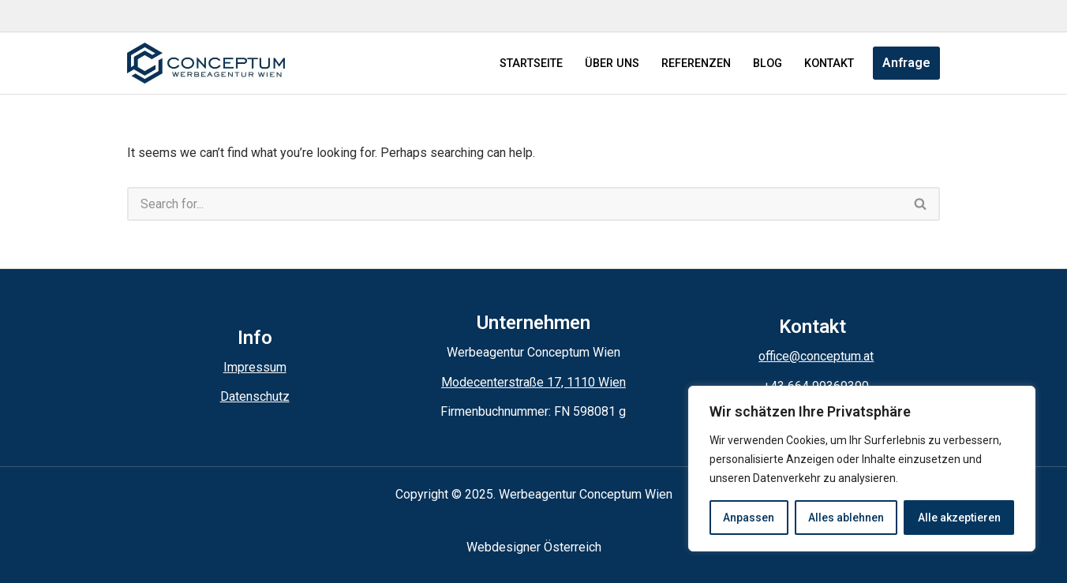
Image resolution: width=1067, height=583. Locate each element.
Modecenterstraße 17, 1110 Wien (533, 382)
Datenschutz (255, 396)
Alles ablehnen (846, 517)
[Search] (514, 204)
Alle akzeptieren (959, 517)
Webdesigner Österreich (533, 547)
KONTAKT (829, 63)
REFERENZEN (696, 63)
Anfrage (906, 62)
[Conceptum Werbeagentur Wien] (206, 63)
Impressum (254, 367)
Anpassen (748, 517)
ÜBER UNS (612, 63)
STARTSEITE (531, 63)
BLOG (767, 63)
